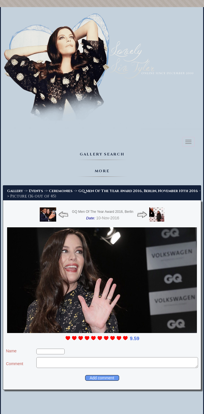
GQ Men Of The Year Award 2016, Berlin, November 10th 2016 (138, 191)
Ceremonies (61, 191)
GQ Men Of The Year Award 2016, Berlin (102, 212)
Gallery (15, 191)
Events (36, 191)
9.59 (134, 338)
